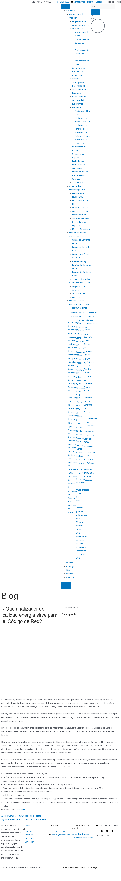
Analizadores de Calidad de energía (82, 43)
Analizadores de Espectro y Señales (82, 53)
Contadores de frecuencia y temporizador (78, 71)
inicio (28, 825)
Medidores (77, 107)
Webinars (70, 573)
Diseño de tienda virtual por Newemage (79, 867)
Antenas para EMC (80, 207)
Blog (68, 570)
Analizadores (77, 28)
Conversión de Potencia (79, 282)
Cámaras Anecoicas (80, 218)
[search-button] (95, 12)
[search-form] (103, 6)
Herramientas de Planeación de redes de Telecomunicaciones (79, 304)
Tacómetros (77, 182)
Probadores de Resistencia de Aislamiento (78, 164)
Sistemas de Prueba (81, 279)
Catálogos (70, 566)
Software (76, 179)
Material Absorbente (81, 229)
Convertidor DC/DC (80, 293)
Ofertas (69, 562)
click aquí (21, 809)
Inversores (76, 297)
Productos (71, 10)
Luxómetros (77, 103)
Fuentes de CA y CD (80, 261)
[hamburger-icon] (65, 6)
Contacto (70, 577)
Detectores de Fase (81, 85)
